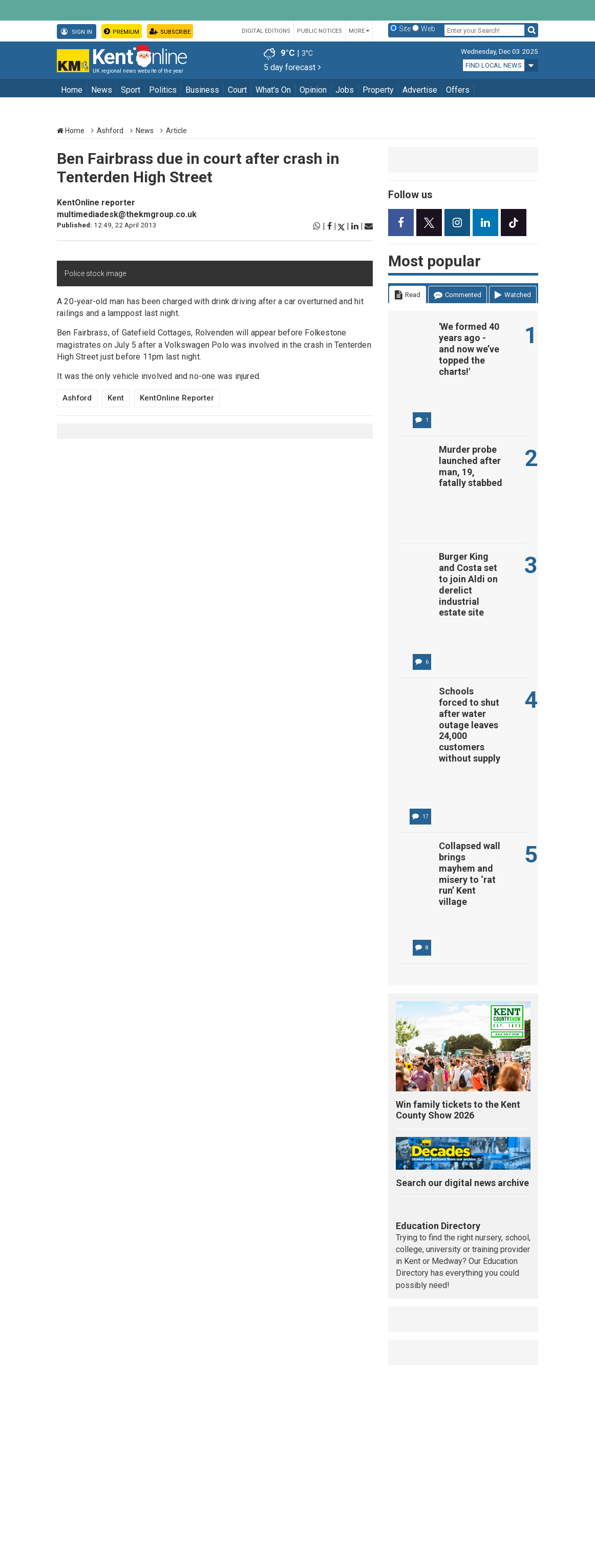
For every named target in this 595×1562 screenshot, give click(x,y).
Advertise (419, 90)
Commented (457, 295)
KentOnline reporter (96, 202)
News (101, 90)
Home (71, 90)
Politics (163, 90)
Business (202, 90)
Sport (130, 90)
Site (405, 29)
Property (378, 90)
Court (237, 90)
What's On (273, 90)
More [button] (359, 31)
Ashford (110, 130)
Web (428, 29)
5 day (292, 67)
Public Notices (319, 31)
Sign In (76, 31)
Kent (116, 398)
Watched (513, 295)
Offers (458, 90)
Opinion (313, 90)
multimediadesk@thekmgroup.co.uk (127, 214)
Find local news (493, 65)
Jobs (344, 90)
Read (407, 295)
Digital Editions (266, 31)
